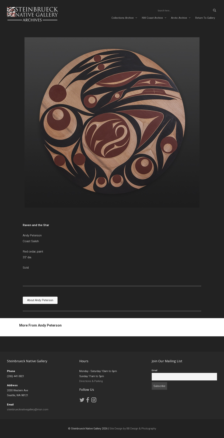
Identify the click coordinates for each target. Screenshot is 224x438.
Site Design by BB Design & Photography (132, 428)
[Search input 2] (184, 10)
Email (154, 370)
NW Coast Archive (155, 18)
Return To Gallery (205, 18)
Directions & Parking (91, 381)
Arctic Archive (182, 18)
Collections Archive (125, 18)
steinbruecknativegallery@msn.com (27, 409)
